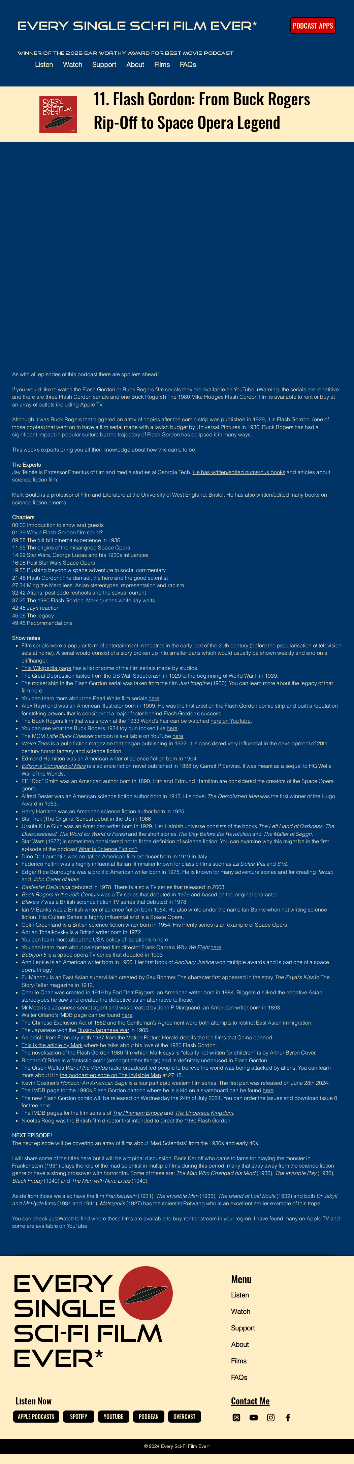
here (36, 690)
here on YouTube (231, 720)
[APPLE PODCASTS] (36, 1417)
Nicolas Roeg (38, 1120)
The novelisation (41, 1052)
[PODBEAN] (148, 1417)
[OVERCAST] (184, 1417)
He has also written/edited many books (273, 494)
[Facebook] (288, 1418)
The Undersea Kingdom (204, 1112)
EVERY (63, 1283)
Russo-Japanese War (103, 1030)
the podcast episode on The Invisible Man (110, 1075)
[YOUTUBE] (113, 1417)
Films (239, 1361)
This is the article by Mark (52, 1045)
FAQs (239, 1377)
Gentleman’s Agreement (155, 1022)
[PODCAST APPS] (313, 25)
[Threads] (236, 1418)
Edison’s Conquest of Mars (54, 765)
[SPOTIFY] (78, 1417)
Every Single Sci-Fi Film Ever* (138, 25)
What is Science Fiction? (107, 849)
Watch (240, 1311)
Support (243, 1328)
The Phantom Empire (137, 1112)
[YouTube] (254, 1418)
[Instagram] (271, 1418)
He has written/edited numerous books (239, 472)
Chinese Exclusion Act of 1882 (69, 1022)
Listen (240, 1295)
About (240, 1344)
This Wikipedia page (46, 668)
